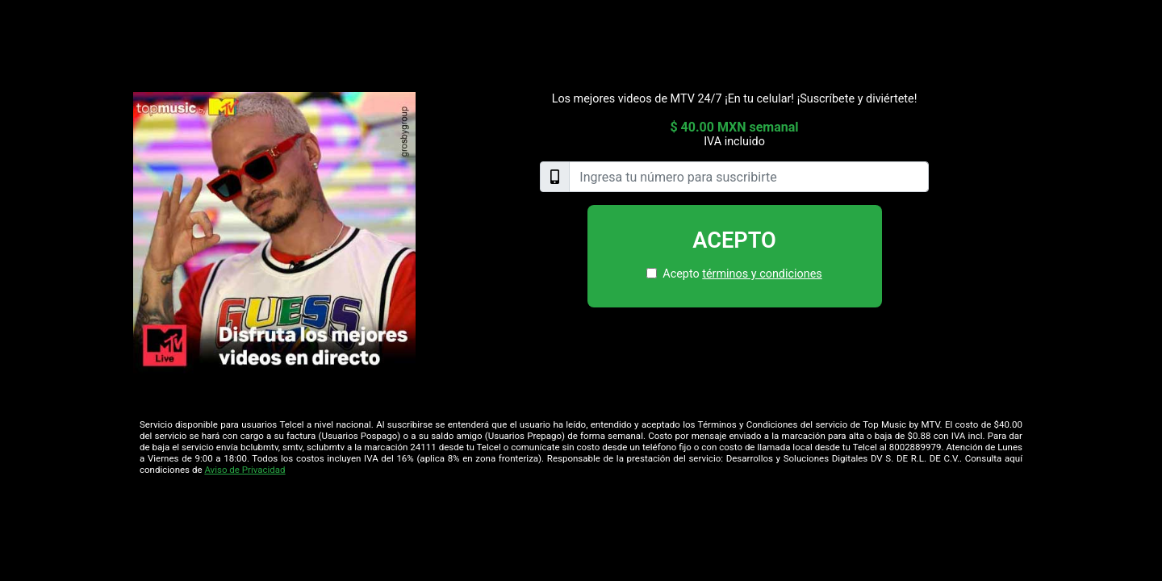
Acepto (734, 240)
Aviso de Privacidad (244, 469)
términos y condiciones (761, 274)
